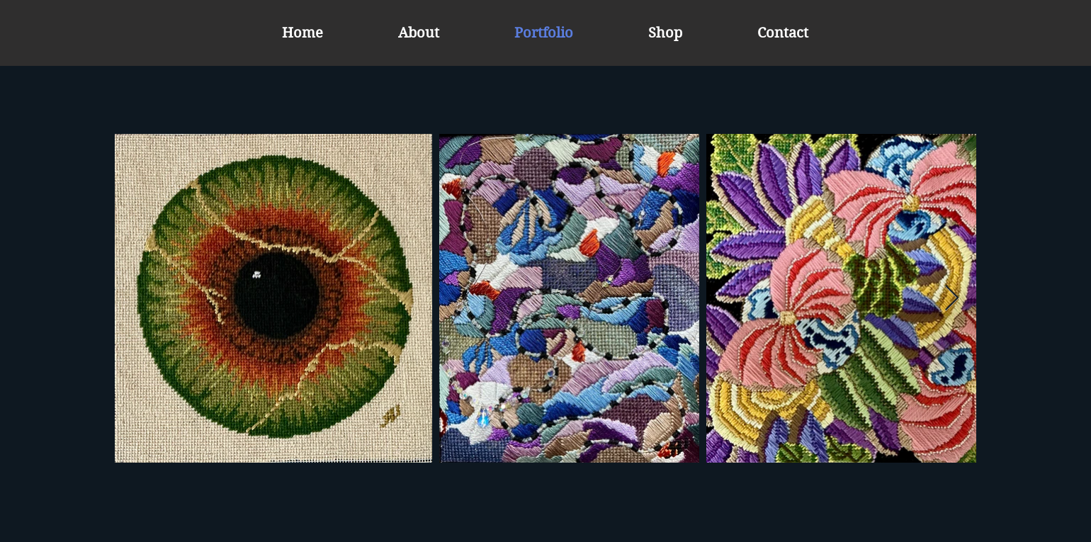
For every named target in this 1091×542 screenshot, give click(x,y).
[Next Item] (952, 298)
